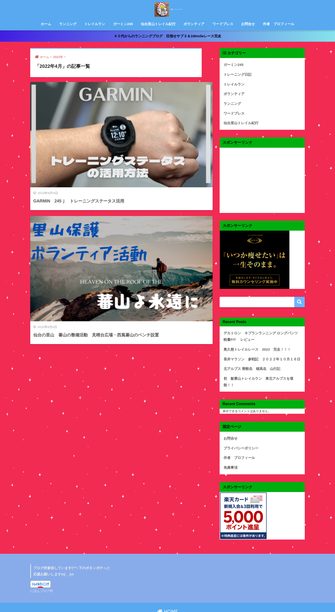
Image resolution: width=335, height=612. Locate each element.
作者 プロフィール (278, 24)
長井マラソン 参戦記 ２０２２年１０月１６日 (257, 350)
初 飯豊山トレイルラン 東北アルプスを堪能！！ (258, 367)
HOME (167, 590)
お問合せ (248, 24)
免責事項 (230, 447)
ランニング (68, 24)
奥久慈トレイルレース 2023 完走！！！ (253, 340)
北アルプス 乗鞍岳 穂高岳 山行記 (248, 358)
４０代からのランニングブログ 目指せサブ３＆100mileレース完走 (167, 35)
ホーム (46, 24)
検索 (299, 296)
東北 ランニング (167, 9)
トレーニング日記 (236, 72)
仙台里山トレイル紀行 (158, 24)
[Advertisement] (262, 174)
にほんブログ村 (40, 569)
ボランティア (194, 24)
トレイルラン (94, 24)
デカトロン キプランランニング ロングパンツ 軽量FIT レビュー (261, 329)
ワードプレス (222, 24)
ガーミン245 (123, 24)
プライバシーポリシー (239, 429)
